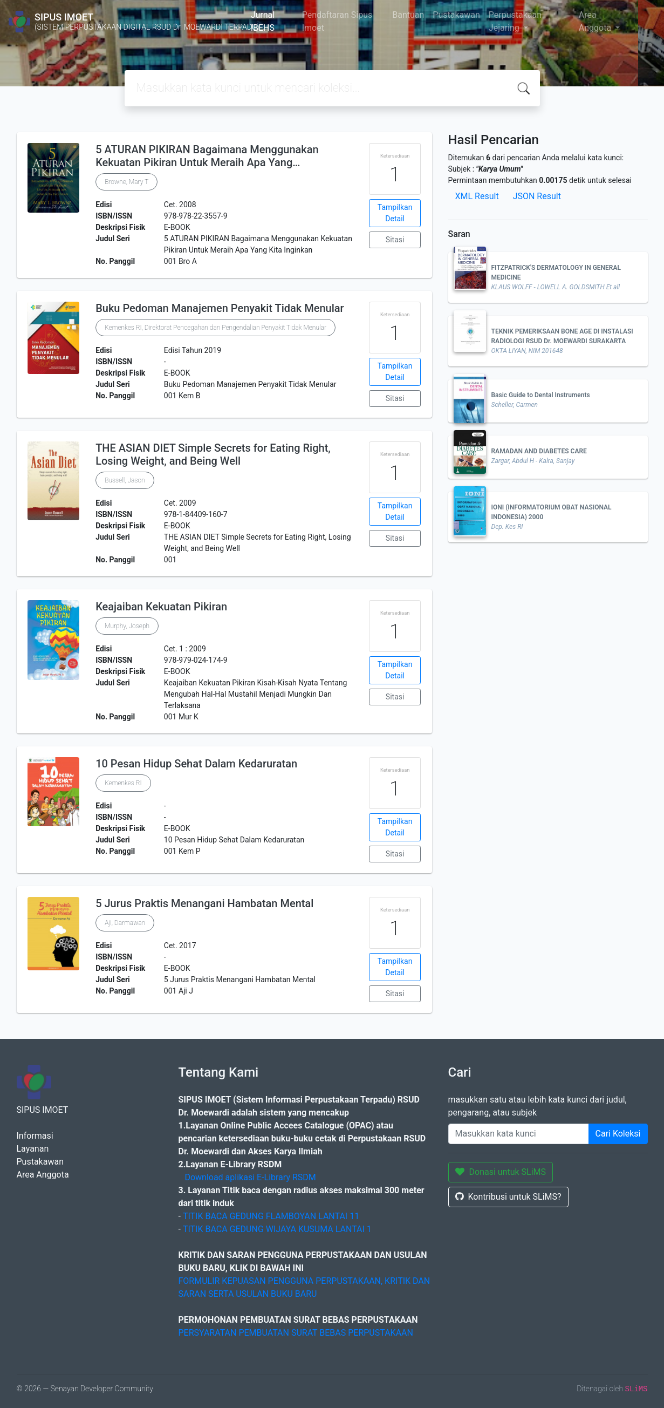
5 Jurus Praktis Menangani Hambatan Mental (204, 903)
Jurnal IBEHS (263, 21)
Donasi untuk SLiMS (500, 1172)
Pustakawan (456, 15)
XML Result (477, 196)
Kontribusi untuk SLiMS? (508, 1197)
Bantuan (408, 15)
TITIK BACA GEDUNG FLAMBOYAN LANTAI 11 (271, 1216)
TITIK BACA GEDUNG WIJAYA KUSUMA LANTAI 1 (277, 1229)
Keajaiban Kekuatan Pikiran (161, 606)
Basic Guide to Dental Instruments (540, 395)
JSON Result (537, 196)
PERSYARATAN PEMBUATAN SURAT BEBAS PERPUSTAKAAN (296, 1333)
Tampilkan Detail (395, 213)
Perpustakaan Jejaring (515, 21)
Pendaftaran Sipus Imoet (337, 21)
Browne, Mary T (126, 182)
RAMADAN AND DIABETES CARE (539, 451)
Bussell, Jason (125, 480)
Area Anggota (596, 21)
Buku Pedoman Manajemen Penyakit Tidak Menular (219, 308)
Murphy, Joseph (127, 626)
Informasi (35, 1136)
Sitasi (395, 239)
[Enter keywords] (518, 1134)
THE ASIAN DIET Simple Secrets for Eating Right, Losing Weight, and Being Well (213, 454)
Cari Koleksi (618, 1133)
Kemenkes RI (123, 783)
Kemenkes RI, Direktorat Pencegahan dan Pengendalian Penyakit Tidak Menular (215, 327)
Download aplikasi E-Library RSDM (250, 1177)
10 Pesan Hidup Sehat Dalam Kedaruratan (196, 763)
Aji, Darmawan (125, 923)
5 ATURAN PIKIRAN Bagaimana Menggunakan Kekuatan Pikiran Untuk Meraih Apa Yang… (207, 156)
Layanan (33, 1149)
